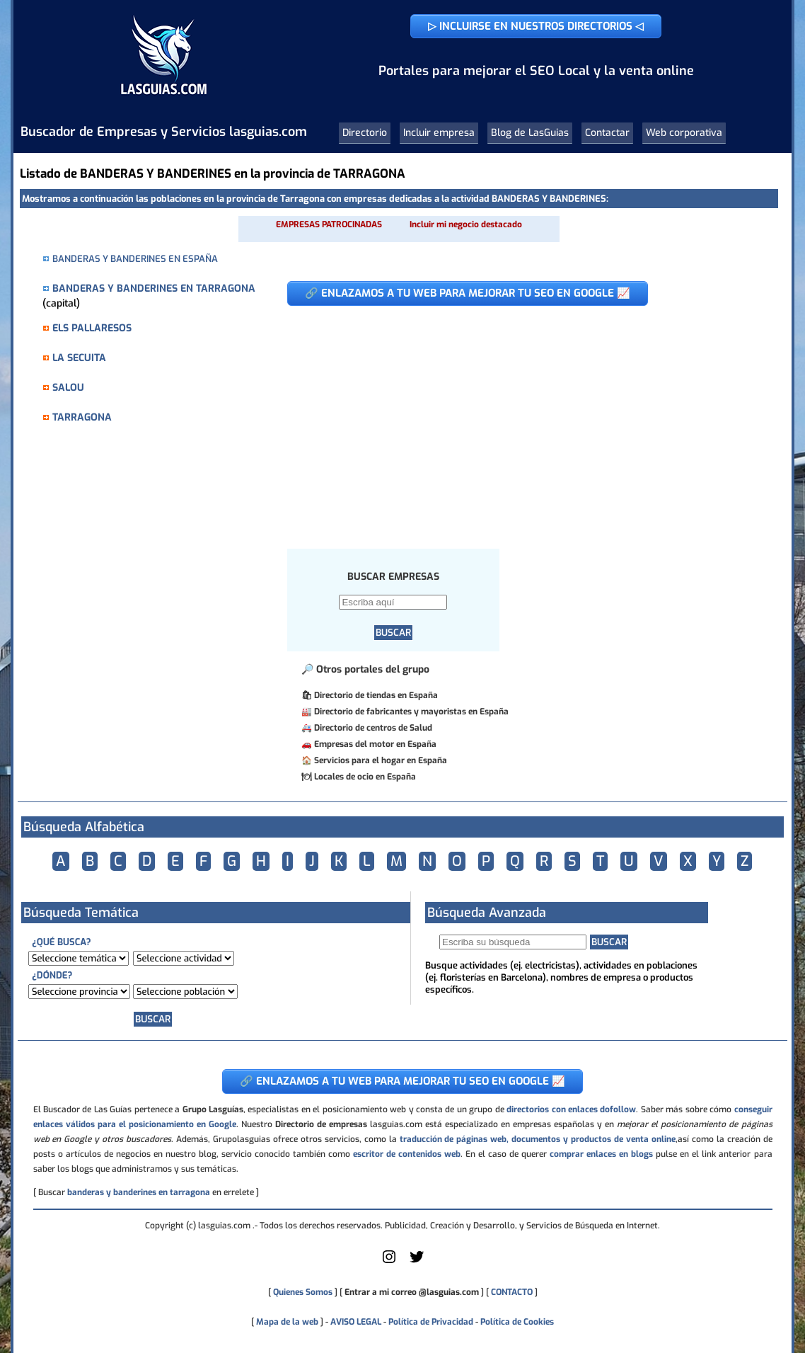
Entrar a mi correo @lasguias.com (411, 1292)
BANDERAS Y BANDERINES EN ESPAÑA (135, 259)
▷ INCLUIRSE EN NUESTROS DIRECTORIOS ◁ (536, 26)
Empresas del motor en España (375, 744)
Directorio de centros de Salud (373, 727)
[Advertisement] (516, 420)
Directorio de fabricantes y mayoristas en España (411, 711)
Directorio (364, 132)
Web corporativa (684, 132)
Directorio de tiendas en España (376, 695)
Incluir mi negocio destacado (466, 224)
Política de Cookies (517, 1322)
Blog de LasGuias (530, 132)
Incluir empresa (439, 132)
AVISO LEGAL (355, 1322)
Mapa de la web (286, 1322)
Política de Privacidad (430, 1322)
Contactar (607, 132)
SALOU (68, 387)
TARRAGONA (82, 417)
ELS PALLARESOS (92, 328)
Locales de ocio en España (365, 776)
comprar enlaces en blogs (601, 1154)
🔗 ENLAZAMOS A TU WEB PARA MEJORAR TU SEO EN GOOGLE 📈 (467, 293)
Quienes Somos (302, 1292)
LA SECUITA (79, 358)
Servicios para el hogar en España (380, 760)
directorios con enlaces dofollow (571, 1109)
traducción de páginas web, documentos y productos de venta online (538, 1139)
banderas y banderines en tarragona (138, 1192)
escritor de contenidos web (407, 1154)
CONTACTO (512, 1292)
